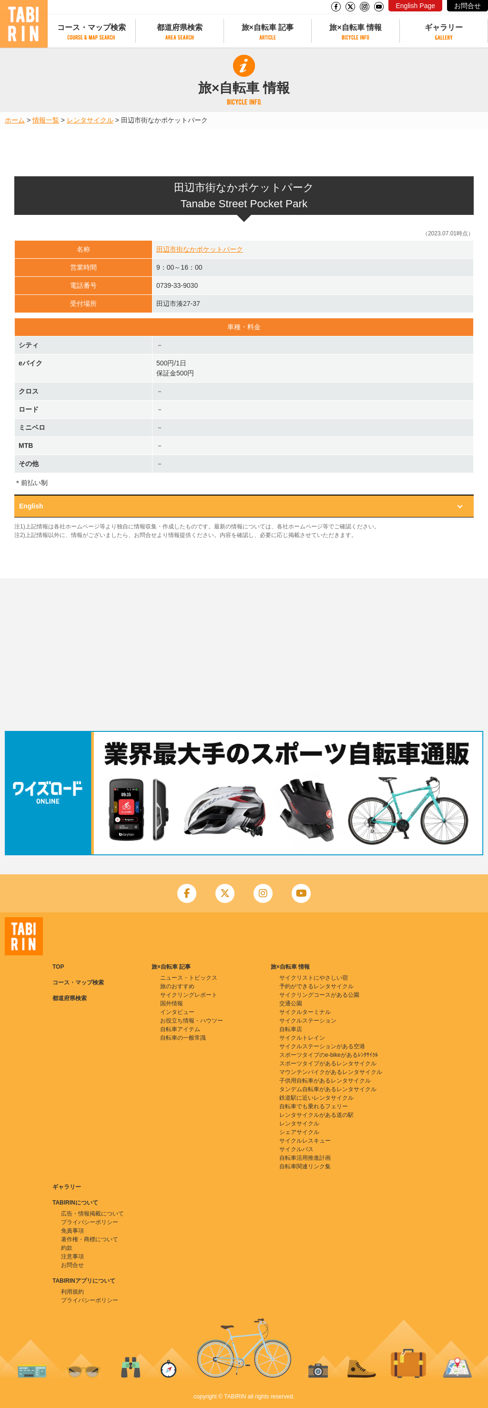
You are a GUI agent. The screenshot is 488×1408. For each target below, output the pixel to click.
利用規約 (72, 1291)
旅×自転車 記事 (268, 27)
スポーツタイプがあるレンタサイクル (327, 1063)
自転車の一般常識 (183, 1037)
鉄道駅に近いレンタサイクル (316, 1097)
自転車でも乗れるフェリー (313, 1106)
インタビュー (177, 1012)
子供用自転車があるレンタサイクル (325, 1080)
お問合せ (467, 6)
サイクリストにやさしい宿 (313, 977)
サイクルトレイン (302, 1037)
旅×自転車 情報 (355, 27)
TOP (58, 966)
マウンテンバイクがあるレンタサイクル (330, 1072)
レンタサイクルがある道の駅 (316, 1115)
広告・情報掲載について (92, 1213)
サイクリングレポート (188, 995)
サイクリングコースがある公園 (319, 995)
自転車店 (290, 1029)
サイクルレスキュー (305, 1140)
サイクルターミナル (305, 1012)
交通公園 (290, 1003)
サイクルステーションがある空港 (322, 1046)
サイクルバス (296, 1149)
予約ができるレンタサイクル (316, 986)
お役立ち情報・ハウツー (191, 1020)
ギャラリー (444, 27)
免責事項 (72, 1230)
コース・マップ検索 (91, 27)
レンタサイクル (90, 120)
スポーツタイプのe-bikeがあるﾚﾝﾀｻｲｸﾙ (328, 1055)
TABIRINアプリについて (83, 1280)
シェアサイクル (299, 1132)
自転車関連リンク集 (305, 1166)
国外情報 (171, 1003)
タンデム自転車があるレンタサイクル (327, 1089)
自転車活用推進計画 (305, 1158)
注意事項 (72, 1256)
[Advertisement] (244, 654)
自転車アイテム (180, 1029)
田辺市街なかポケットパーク (199, 249)
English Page (415, 6)
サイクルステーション (307, 1020)
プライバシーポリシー (89, 1222)
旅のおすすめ (177, 986)
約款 (66, 1248)
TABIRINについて (75, 1202)
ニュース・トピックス (188, 977)
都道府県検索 (180, 27)
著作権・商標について (89, 1239)
